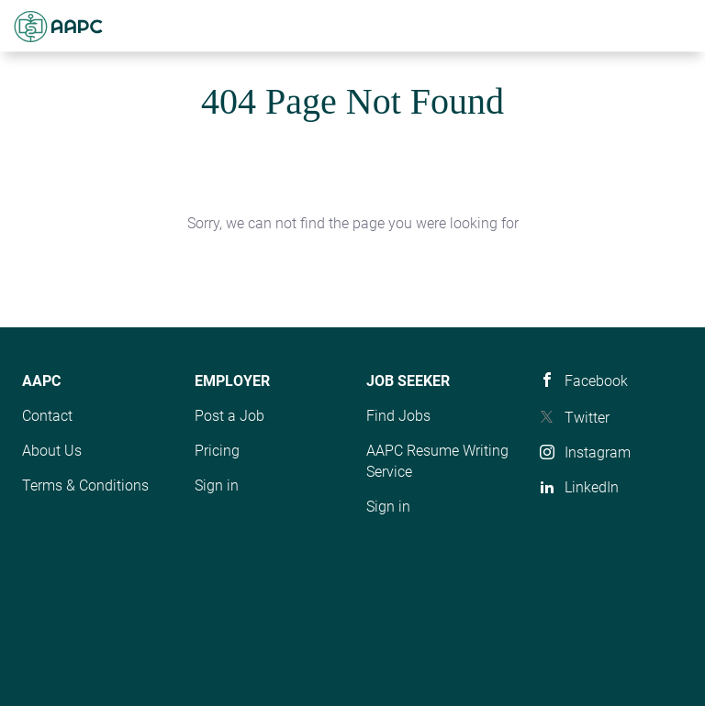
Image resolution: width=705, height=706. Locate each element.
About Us (52, 450)
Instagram (598, 452)
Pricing (217, 450)
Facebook (596, 381)
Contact (47, 416)
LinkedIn (592, 487)
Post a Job (229, 416)
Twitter (587, 417)
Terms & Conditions (85, 485)
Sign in (217, 485)
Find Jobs (398, 416)
